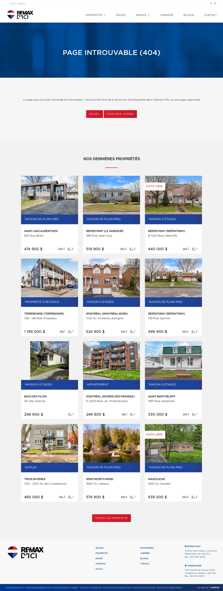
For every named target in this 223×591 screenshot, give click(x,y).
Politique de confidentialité (117, 588)
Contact (210, 15)
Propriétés (94, 15)
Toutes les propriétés (111, 518)
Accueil (94, 114)
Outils (99, 569)
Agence (141, 15)
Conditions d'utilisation (143, 588)
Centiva (214, 587)
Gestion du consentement (169, 588)
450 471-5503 (197, 576)
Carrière (166, 15)
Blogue (189, 15)
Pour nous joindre (120, 114)
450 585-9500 (198, 557)
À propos (101, 564)
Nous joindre (18, 4)
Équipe (121, 15)
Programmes (147, 548)
